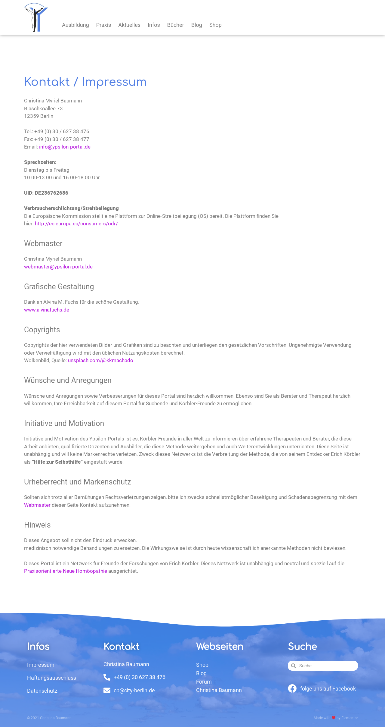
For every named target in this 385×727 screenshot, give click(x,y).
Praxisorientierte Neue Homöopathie (65, 571)
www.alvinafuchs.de (46, 310)
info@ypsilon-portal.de (65, 147)
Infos (154, 25)
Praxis (103, 25)
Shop (215, 25)
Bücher (175, 25)
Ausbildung (75, 25)
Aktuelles (129, 25)
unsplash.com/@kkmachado (100, 360)
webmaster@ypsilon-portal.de (58, 267)
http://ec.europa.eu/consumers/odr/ (76, 224)
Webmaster (37, 505)
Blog (196, 25)
